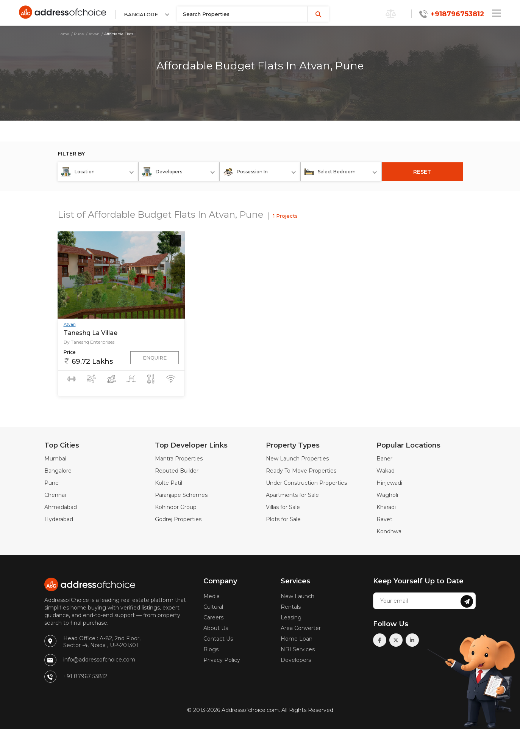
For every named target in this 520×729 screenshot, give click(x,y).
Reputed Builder (176, 470)
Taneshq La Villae (90, 332)
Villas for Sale (283, 507)
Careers (213, 617)
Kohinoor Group (176, 507)
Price (70, 352)
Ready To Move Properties (301, 470)
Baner (384, 458)
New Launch (297, 596)
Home (63, 33)
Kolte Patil (168, 482)
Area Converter (301, 628)
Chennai (55, 495)
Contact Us (218, 638)
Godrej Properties (178, 519)
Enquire (155, 358)
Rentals (291, 606)
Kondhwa (388, 531)
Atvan (94, 33)
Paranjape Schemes (181, 495)
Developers (296, 660)
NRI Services (298, 649)
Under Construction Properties (306, 482)
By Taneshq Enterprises (89, 342)
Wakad (385, 470)
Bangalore (58, 470)
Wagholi (387, 495)
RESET (422, 171)
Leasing (291, 617)
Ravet (384, 519)
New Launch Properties (297, 458)
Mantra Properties (179, 458)
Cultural (213, 606)
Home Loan (296, 638)
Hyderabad (58, 519)
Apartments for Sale (292, 495)
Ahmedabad (60, 507)
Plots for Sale (283, 519)
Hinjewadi (389, 482)
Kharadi (386, 507)
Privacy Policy (221, 660)
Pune (79, 33)
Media (211, 596)
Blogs (211, 649)
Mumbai (55, 458)
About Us (215, 628)
